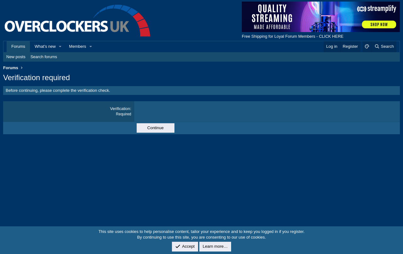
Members (77, 46)
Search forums (44, 56)
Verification (120, 108)
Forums (18, 46)
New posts (16, 56)
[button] (60, 46)
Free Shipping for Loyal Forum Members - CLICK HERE (292, 36)
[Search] (384, 46)
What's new (45, 46)
